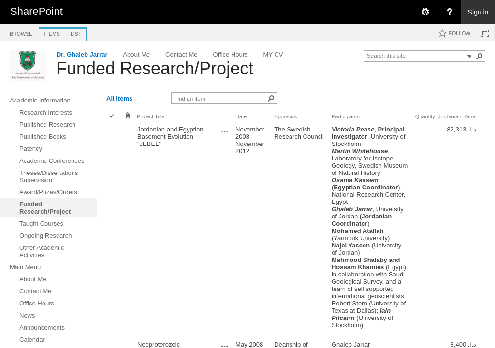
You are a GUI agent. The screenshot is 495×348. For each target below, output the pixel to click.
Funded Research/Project (154, 68)
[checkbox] (112, 117)
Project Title (151, 116)
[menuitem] (425, 12)
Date (241, 116)
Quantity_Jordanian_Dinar (446, 116)
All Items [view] (119, 98)
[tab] (21, 32)
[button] (479, 56)
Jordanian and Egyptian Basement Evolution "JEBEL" (170, 136)
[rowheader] (114, 230)
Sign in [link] (478, 12)
